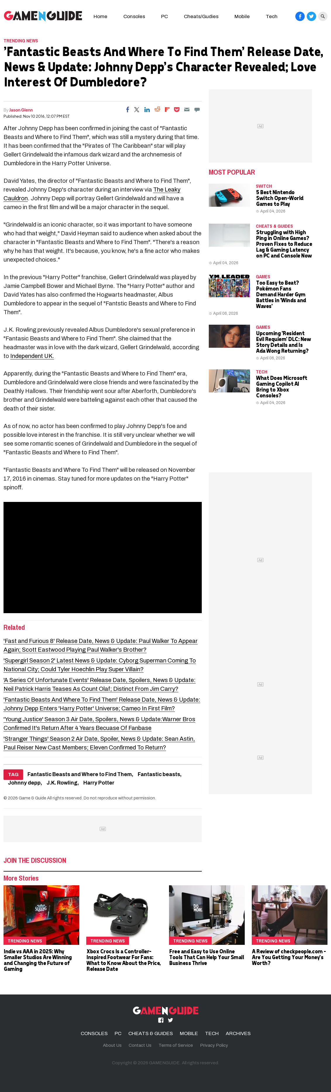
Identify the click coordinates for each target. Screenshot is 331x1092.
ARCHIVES (238, 1033)
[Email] (187, 109)
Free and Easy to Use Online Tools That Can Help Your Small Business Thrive (206, 957)
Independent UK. (32, 356)
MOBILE (189, 1033)
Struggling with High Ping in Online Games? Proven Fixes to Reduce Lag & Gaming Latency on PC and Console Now (284, 244)
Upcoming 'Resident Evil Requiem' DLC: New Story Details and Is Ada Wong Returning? (283, 342)
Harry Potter (98, 783)
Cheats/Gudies (201, 16)
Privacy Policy (214, 1045)
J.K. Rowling (61, 783)
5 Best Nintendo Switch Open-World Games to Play (279, 198)
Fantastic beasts (159, 774)
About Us (112, 1045)
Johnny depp (24, 783)
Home (100, 16)
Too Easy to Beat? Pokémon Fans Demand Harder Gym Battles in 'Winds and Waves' (281, 294)
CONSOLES (94, 1033)
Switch (264, 186)
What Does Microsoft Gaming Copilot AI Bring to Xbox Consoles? (281, 386)
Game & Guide (32, 798)
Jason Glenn (21, 109)
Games (263, 276)
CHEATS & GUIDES (274, 226)
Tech (271, 16)
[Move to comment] (197, 109)
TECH (261, 371)
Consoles (134, 16)
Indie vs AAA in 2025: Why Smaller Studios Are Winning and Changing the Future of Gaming (38, 960)
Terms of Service (175, 1045)
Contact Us (140, 1045)
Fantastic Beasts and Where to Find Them (79, 774)
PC (164, 16)
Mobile (242, 16)
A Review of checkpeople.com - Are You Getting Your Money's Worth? (289, 957)
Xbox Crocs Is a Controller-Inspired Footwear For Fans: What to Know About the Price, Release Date (123, 960)
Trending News (21, 40)
